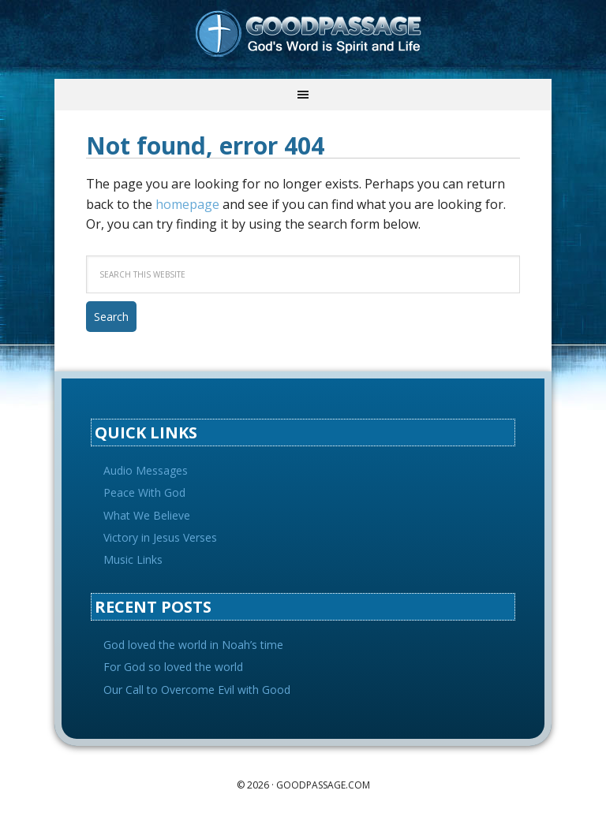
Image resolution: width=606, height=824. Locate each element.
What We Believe (146, 515)
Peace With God (144, 492)
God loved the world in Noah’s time (193, 644)
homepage (187, 204)
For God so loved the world (173, 666)
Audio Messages (145, 470)
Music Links (133, 559)
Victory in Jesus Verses (160, 537)
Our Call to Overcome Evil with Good (196, 689)
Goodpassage (303, 39)
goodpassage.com (323, 785)
